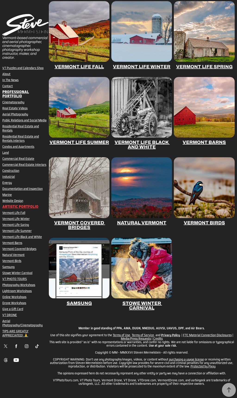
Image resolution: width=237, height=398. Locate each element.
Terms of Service (143, 335)
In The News (10, 80)
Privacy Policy (170, 335)
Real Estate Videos (15, 108)
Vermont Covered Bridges (19, 249)
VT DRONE (9, 315)
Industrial (8, 177)
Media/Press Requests (136, 338)
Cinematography (13, 102)
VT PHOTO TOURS (14, 279)
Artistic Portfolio (20, 206)
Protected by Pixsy (202, 366)
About (6, 74)
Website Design (12, 201)
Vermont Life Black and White (22, 237)
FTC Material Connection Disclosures (207, 335)
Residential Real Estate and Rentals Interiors (20, 138)
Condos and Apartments (18, 146)
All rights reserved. (175, 352)
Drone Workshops (14, 303)
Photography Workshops (18, 285)
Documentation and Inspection (22, 189)
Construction (10, 171)
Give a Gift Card (12, 309)
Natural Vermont (13, 255)
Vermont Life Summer (17, 231)
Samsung (8, 267)
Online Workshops (14, 297)
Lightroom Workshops (17, 291)
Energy (7, 183)
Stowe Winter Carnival (17, 273)
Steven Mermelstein (147, 352)
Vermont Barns (12, 243)
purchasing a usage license (186, 359)
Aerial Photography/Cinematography (22, 323)
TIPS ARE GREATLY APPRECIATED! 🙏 (15, 333)
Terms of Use (121, 335)
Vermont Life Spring (15, 225)
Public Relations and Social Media (24, 120)
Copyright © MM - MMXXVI (114, 352)
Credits (158, 338)
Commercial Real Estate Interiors (24, 165)
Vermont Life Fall (13, 213)
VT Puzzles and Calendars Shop (23, 68)
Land (5, 152)
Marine (7, 195)
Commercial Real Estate (18, 158)
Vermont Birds (11, 261)
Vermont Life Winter (16, 219)
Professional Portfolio (15, 94)
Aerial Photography (15, 114)
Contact (7, 86)
